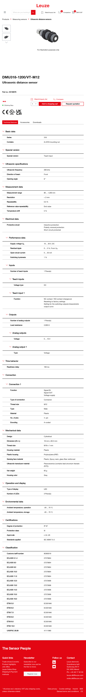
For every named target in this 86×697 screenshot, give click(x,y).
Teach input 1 (17, 293)
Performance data (15, 237)
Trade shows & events (10, 662)
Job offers (6, 667)
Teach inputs (16, 279)
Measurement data (12, 187)
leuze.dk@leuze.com (75, 675)
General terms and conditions (68, 691)
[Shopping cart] (77, 12)
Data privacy (52, 689)
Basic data (8, 131)
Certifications (9, 520)
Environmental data (12, 501)
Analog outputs (17, 333)
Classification (10, 547)
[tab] (10, 122)
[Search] (33, 12)
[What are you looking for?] (21, 12)
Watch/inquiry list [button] (39, 99)
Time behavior (10, 361)
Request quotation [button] (73, 104)
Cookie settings (65, 689)
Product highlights (9, 664)
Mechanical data (11, 430)
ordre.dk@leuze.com (75, 678)
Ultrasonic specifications (15, 164)
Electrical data (10, 219)
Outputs (11, 314)
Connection (9, 375)
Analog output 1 (18, 347)
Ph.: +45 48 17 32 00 (75, 672)
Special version (10, 150)
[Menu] (4, 12)
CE (82, 691)
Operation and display (14, 483)
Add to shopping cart (50, 104)
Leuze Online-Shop (9, 669)
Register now (32, 674)
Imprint (75, 689)
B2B (81, 689)
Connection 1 (13, 384)
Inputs (10, 265)
